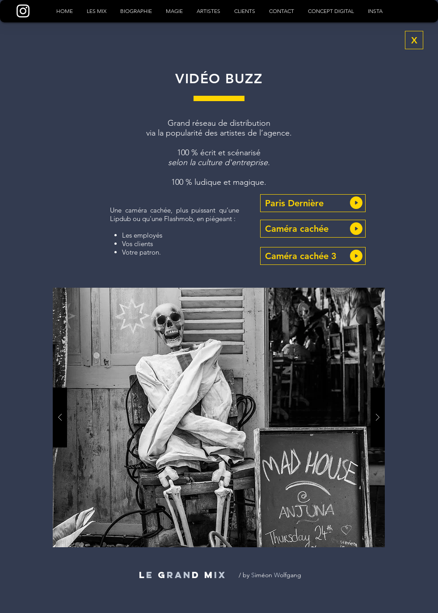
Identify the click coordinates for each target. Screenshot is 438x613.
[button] (313, 203)
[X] (414, 40)
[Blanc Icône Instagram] (23, 11)
